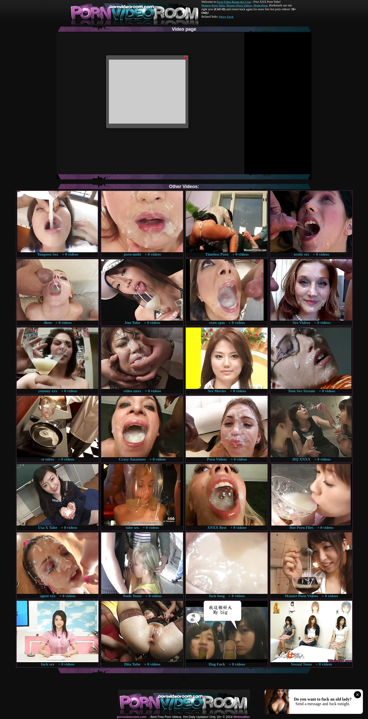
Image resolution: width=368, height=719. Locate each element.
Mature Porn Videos (239, 5)
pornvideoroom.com (131, 717)
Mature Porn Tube (213, 5)
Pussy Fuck (226, 16)
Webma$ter (241, 717)
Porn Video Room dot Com (234, 1)
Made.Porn (261, 5)
